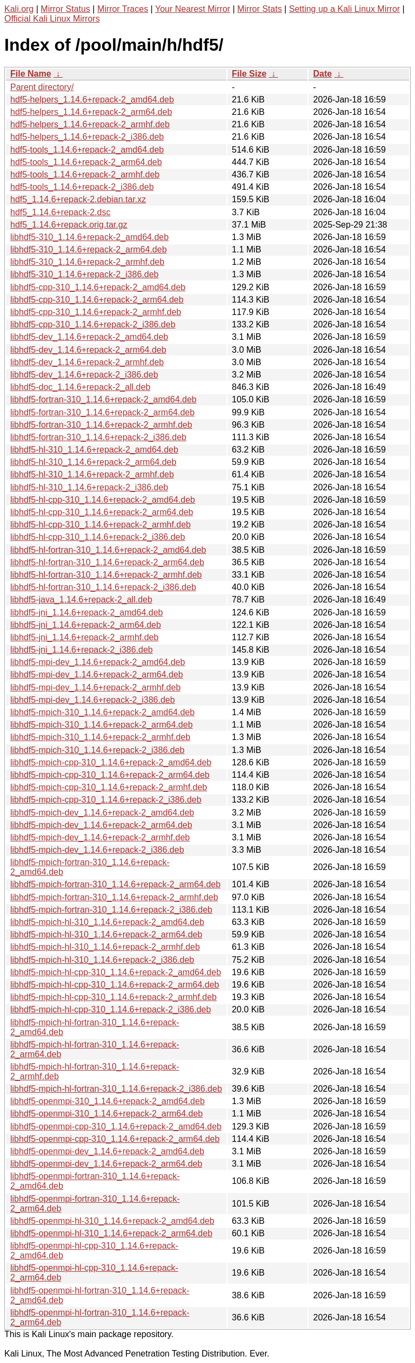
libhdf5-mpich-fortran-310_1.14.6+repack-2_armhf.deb (114, 897)
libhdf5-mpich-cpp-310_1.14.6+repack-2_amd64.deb (110, 762)
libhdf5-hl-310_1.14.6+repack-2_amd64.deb (94, 449)
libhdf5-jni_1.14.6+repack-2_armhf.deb (84, 637)
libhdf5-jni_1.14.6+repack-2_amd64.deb (86, 612)
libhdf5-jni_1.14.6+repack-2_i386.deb (81, 649)
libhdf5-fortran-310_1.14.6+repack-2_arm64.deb (102, 412)
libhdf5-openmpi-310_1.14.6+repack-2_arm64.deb (106, 1113)
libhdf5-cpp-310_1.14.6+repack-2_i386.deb (93, 324)
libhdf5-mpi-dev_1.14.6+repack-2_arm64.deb (96, 674)
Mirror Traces (122, 8)
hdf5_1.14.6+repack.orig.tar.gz (69, 224)
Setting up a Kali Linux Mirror (344, 8)
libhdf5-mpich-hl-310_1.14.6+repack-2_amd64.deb (107, 922)
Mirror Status (65, 8)
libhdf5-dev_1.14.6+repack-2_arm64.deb (88, 349)
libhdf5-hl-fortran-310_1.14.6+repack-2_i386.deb (103, 587)
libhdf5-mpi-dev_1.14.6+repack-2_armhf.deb (95, 687)
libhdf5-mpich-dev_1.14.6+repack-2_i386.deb (97, 849)
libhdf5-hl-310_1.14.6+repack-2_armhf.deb (92, 474)
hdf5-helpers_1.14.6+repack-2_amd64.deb (92, 99)
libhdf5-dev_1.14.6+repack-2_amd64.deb (89, 336)
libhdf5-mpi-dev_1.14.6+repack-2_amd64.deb (97, 662)
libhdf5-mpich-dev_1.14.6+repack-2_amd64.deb (102, 812)
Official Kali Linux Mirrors (52, 18)
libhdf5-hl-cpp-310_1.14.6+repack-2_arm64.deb (101, 512)
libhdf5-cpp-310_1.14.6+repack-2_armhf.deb (95, 312)
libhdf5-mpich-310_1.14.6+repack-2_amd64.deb (102, 712)
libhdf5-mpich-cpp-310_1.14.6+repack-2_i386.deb (106, 799)
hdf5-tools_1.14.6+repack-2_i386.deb (82, 186)
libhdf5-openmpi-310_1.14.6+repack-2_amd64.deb (107, 1101)
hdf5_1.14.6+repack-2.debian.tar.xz (78, 199)
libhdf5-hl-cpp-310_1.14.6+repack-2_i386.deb (97, 537)
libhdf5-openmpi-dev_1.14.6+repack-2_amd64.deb (107, 1151)
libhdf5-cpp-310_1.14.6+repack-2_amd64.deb (97, 287)
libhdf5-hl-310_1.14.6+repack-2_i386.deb (89, 487)
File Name (30, 73)
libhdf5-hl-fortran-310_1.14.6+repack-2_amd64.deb (108, 549)
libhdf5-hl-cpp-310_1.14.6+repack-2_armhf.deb (100, 524)
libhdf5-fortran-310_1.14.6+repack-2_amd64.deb (103, 399)
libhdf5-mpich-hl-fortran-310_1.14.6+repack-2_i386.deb (116, 1088)
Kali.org (19, 8)
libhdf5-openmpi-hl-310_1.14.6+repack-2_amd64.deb (112, 1220)
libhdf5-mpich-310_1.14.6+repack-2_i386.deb (97, 750)
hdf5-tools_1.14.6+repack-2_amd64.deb (87, 149)
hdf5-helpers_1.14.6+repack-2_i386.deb (87, 136)
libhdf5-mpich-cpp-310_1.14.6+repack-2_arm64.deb (110, 774)
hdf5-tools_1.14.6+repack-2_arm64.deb (86, 162)
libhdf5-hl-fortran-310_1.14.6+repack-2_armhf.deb (106, 574)
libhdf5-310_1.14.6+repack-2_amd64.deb (89, 237)
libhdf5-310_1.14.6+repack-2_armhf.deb (87, 261)
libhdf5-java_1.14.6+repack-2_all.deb (81, 599)
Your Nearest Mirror (192, 8)
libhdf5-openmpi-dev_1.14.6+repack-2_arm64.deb (106, 1163)
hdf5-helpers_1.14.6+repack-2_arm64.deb (91, 112)
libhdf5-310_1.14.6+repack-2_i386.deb (84, 274)
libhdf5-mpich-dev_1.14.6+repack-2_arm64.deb (101, 825)
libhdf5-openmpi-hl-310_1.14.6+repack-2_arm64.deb (111, 1233)
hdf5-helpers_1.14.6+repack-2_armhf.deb (90, 124)
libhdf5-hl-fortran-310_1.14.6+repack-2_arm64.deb (107, 562)
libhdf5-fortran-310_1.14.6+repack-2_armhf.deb (101, 424)
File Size (249, 73)
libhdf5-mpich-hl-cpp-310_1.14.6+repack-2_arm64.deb (114, 984)
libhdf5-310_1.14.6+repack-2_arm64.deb (88, 249)
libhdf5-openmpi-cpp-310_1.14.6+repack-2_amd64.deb (116, 1126)
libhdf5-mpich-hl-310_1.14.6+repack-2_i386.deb (102, 959)
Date (322, 73)
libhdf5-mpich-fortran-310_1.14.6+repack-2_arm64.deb (115, 884)
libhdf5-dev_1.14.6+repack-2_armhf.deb (87, 362)
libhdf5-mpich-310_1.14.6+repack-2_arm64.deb (101, 724)
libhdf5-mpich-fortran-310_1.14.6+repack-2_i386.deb (111, 909)
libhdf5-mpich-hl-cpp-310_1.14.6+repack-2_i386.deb (110, 1009)
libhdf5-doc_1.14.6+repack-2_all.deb (80, 387)
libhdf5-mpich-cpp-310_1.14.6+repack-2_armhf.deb (108, 787)
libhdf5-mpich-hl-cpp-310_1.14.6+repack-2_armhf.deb (113, 997)
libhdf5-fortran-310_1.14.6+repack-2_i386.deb (98, 437)
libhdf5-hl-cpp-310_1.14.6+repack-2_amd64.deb (102, 499)
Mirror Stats (259, 8)
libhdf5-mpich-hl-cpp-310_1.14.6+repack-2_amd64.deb (115, 972)
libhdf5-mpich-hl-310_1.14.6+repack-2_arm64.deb (106, 934)
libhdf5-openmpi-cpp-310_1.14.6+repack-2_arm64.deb (114, 1138)
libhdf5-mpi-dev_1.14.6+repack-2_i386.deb (92, 699)
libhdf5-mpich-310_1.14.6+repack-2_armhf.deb (100, 737)
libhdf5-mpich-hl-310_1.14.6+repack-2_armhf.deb (105, 946)
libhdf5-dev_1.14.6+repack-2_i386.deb (84, 374)
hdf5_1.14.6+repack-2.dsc (60, 212)
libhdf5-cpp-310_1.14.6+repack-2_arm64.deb (97, 299)
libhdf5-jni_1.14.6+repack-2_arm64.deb (85, 624)
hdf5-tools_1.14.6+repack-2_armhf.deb (84, 174)
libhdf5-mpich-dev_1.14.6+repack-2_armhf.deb (100, 837)
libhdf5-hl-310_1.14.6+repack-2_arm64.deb (93, 462)
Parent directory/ (41, 87)
